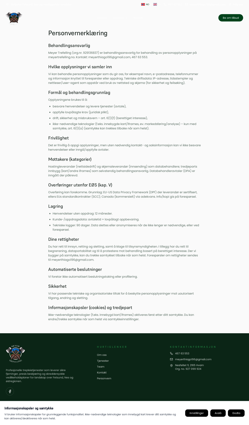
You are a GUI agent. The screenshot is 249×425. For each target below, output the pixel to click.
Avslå (218, 413)
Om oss (102, 18)
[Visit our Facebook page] (10, 391)
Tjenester (120, 18)
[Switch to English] (157, 4)
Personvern (104, 378)
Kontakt (138, 18)
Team (100, 366)
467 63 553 (182, 353)
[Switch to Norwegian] (145, 4)
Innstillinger (197, 413)
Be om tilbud (231, 18)
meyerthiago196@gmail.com (193, 359)
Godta (236, 413)
